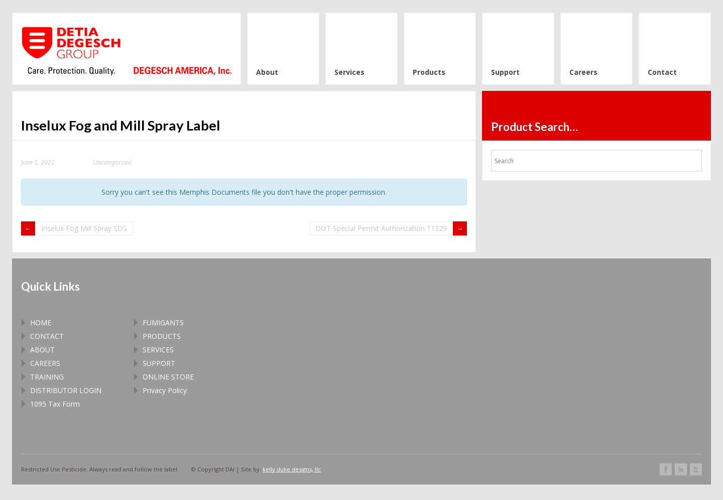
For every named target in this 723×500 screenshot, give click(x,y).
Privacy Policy (165, 390)
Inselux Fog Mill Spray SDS (84, 228)
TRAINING (47, 377)
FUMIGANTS (163, 322)
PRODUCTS (162, 336)
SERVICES (158, 349)
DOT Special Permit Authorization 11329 (381, 228)
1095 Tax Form (55, 404)
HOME (40, 322)
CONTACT (47, 336)
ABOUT (42, 349)
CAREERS (45, 363)
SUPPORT (159, 363)
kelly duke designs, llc (292, 469)
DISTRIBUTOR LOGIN (65, 390)
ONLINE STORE (168, 377)
